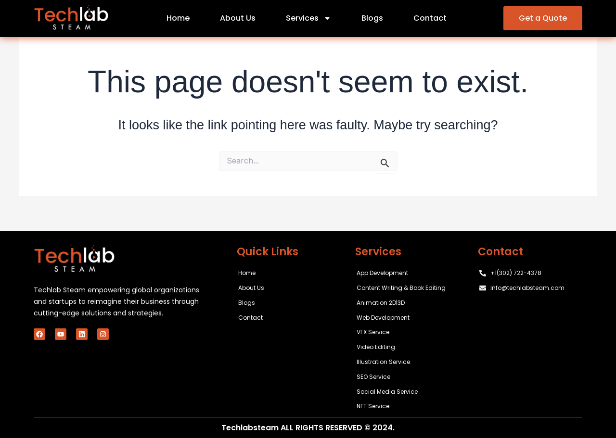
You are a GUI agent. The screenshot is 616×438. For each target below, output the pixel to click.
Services (308, 18)
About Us (238, 18)
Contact (430, 18)
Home (178, 18)
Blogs (372, 18)
